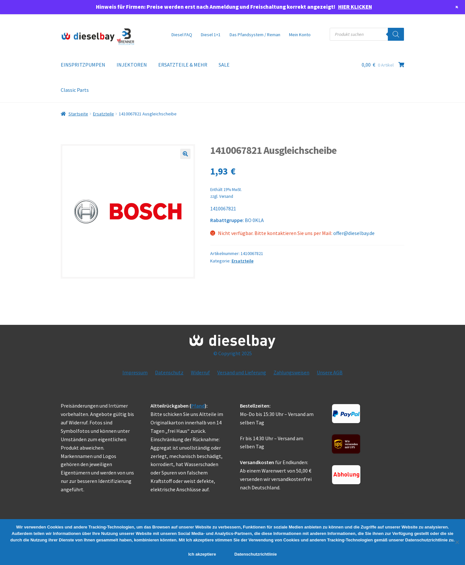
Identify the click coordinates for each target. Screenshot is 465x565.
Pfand (198, 405)
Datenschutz (169, 372)
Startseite (78, 114)
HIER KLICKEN (355, 6)
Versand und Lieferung (241, 372)
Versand (226, 196)
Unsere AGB (330, 372)
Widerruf (200, 372)
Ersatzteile (103, 114)
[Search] (396, 34)
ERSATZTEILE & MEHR (182, 64)
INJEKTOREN (132, 64)
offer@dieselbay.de (354, 233)
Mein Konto (300, 34)
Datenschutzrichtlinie (255, 554)
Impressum (135, 372)
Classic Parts (75, 90)
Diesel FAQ (181, 34)
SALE (224, 64)
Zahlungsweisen (291, 372)
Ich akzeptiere (202, 554)
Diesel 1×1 (211, 34)
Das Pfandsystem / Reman (255, 34)
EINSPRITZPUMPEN (83, 64)
